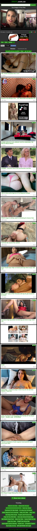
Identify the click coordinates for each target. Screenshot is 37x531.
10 (30, 32)
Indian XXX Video (24, 512)
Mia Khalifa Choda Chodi (8, 519)
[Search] (15, 5)
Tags (14, 529)
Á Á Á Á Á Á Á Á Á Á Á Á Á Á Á (13, 508)
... (13, 42)
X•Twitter (7, 45)
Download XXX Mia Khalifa (11, 510)
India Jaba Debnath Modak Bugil (25, 517)
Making (10, 42)
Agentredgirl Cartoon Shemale (9, 523)
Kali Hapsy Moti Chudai (11, 514)
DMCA (18, 529)
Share (2, 45)
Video (6, 42)
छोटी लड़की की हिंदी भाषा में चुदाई (24, 525)
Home (10, 529)
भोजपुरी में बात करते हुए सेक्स (23, 521)
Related (12, 48)
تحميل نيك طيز (28, 51)
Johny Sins (32, 512)
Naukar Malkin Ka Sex (29, 519)
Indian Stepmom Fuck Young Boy (10, 512)
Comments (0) (22, 48)
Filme (22, 51)
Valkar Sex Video (19, 519)
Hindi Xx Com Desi (12, 505)
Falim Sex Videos (27, 508)
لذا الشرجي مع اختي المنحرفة (12, 51)
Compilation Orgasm (30, 523)
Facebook (13, 45)
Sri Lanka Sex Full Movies (25, 510)
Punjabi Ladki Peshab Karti (24, 514)
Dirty (2, 42)
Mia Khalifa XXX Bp (11, 525)
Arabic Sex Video (12, 521)
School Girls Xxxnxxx (24, 505)
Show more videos (18, 498)
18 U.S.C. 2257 (24, 529)
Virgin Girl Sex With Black (10, 517)
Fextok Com (21, 523)
